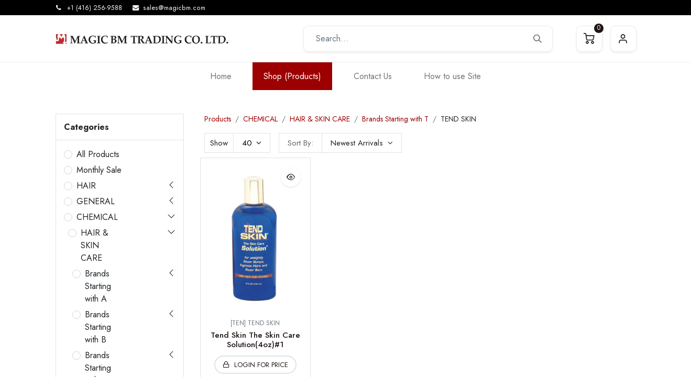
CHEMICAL (97, 217)
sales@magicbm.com (174, 8)
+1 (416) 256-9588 (94, 8)
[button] (362, 143)
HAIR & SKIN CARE (94, 245)
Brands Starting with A (98, 286)
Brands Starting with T (395, 119)
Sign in (623, 39)
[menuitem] (221, 76)
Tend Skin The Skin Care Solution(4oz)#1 (255, 339)
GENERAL (95, 201)
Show (219, 143)
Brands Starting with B (98, 327)
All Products (97, 154)
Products (217, 119)
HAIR (86, 186)
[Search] (537, 39)
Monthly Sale (99, 170)
